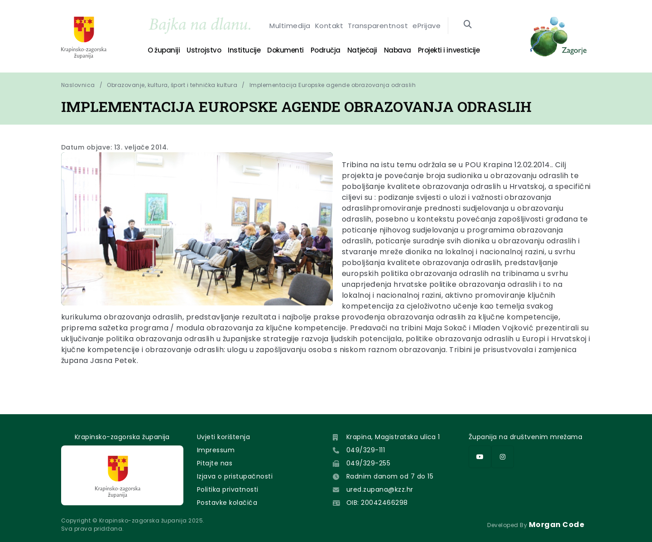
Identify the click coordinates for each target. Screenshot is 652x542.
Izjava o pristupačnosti (235, 476)
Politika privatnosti (228, 489)
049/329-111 (365, 450)
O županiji (164, 50)
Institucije (244, 50)
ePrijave (426, 25)
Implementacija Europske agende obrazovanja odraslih (332, 85)
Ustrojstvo (204, 50)
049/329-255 (368, 463)
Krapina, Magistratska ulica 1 (393, 436)
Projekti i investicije (448, 50)
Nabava (397, 50)
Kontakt (329, 25)
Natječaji (362, 50)
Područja (325, 50)
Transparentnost (378, 25)
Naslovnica (78, 85)
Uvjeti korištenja (223, 436)
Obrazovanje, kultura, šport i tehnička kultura (172, 85)
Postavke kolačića (227, 502)
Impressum (216, 450)
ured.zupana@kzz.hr (379, 489)
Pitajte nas (214, 463)
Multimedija (289, 25)
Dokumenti (285, 50)
